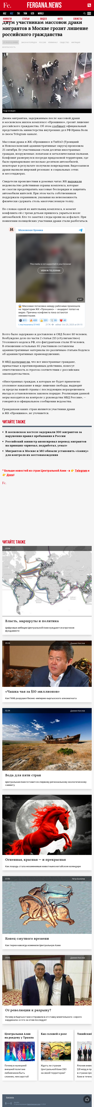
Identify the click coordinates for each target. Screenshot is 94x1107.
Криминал (53, 42)
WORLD (40, 13)
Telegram (81, 470)
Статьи (26, 19)
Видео (43, 19)
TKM (25, 13)
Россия (42, 42)
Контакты (10, 1097)
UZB (32, 13)
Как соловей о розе (54, 1034)
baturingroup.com (33, 1104)
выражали (75, 181)
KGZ (11, 13)
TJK (18, 13)
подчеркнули (21, 362)
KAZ (4, 13)
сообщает (58, 126)
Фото (60, 19)
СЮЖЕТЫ (77, 19)
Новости (7, 19)
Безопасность (8, 47)
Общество (64, 42)
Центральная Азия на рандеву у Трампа (19, 1035)
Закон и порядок (29, 42)
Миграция (75, 42)
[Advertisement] (47, 517)
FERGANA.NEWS (44, 5)
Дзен (10, 475)
